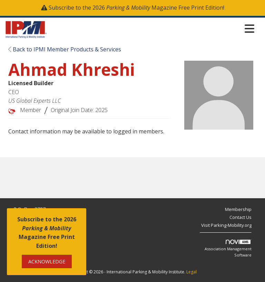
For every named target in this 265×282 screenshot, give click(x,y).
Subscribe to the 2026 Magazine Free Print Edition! (136, 7)
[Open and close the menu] (152, 28)
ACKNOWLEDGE (46, 261)
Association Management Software (228, 249)
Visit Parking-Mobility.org (226, 225)
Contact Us (240, 217)
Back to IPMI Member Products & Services (64, 49)
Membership (238, 209)
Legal (191, 272)
